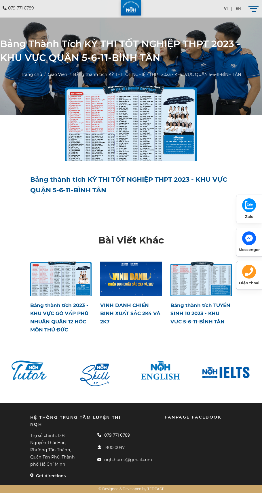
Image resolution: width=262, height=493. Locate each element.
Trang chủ (31, 74)
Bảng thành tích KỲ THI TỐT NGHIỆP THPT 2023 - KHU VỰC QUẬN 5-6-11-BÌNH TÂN (157, 74)
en (238, 8)
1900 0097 (110, 447)
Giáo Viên (57, 74)
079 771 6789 (113, 435)
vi (226, 8)
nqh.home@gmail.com (124, 459)
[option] (34, 370)
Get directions (48, 475)
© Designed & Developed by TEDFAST (131, 489)
